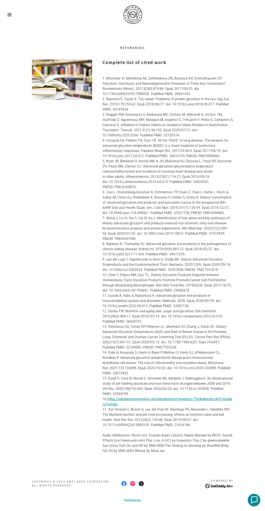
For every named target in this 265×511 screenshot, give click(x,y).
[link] (132, 14)
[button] (13, 14)
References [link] (132, 500)
